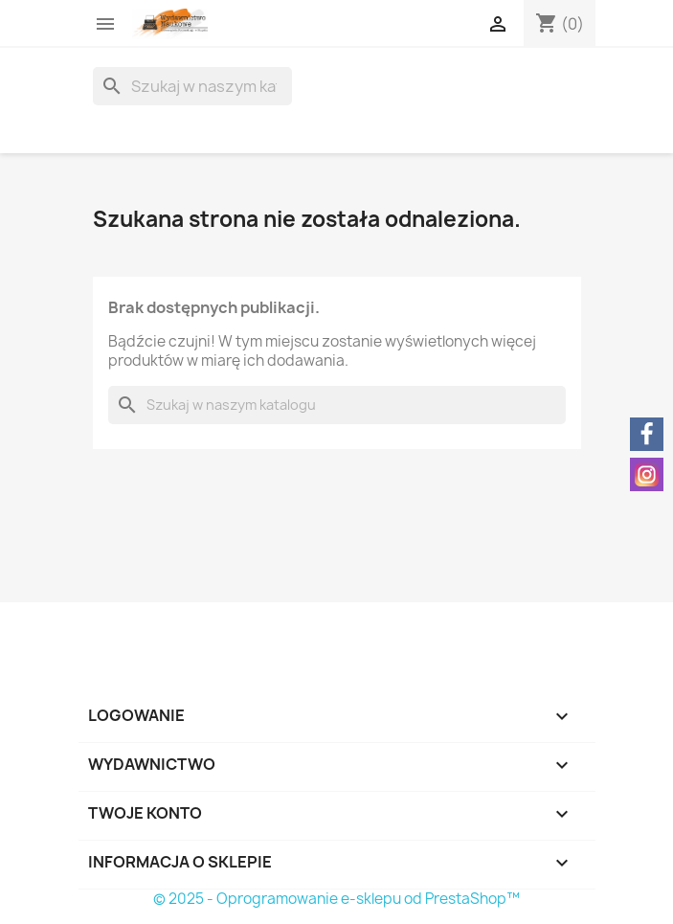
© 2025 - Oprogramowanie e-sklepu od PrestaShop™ (336, 899)
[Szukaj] (192, 86)
